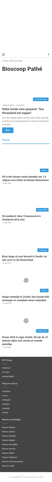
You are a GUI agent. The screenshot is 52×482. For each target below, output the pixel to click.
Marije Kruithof (8, 105)
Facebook (6, 391)
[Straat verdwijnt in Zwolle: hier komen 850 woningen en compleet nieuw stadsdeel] (26, 280)
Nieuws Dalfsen (8, 427)
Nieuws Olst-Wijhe (9, 444)
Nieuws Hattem (8, 431)
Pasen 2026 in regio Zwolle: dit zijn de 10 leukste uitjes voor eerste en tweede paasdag (25, 340)
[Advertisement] (26, 26)
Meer (8, 130)
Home (5, 61)
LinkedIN (5, 408)
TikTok (5, 412)
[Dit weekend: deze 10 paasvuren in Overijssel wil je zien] (26, 199)
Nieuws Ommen (9, 449)
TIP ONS (5, 372)
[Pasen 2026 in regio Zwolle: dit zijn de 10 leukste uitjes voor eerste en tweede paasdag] (26, 320)
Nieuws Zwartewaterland (12, 461)
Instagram (6, 400)
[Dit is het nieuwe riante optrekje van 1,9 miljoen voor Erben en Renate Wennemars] (26, 160)
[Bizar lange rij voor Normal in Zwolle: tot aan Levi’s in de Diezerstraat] (26, 239)
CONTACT (6, 368)
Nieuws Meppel (8, 440)
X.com (4, 395)
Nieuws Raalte (8, 453)
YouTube (5, 404)
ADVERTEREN (8, 376)
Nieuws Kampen (9, 436)
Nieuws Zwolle (8, 466)
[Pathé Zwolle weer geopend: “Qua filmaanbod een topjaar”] (26, 89)
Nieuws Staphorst (9, 457)
